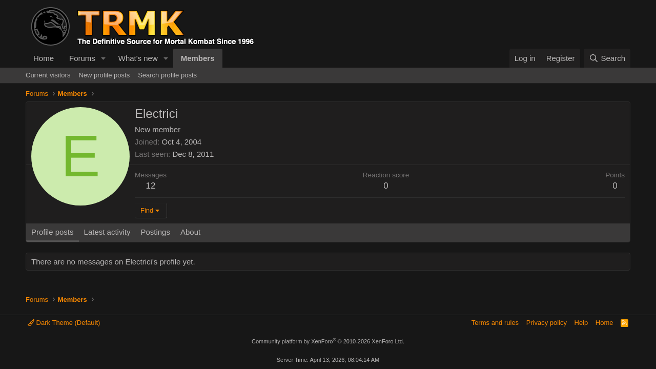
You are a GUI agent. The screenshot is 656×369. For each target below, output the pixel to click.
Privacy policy (546, 322)
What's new (138, 58)
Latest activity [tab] (107, 232)
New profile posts (104, 75)
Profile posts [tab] (52, 232)
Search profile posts (167, 75)
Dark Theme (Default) (64, 322)
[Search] (607, 58)
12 (151, 186)
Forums (82, 58)
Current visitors (48, 75)
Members (198, 58)
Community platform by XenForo (328, 341)
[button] (103, 58)
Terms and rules (495, 322)
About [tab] (190, 232)
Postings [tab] (155, 232)
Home (43, 58)
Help (581, 322)
